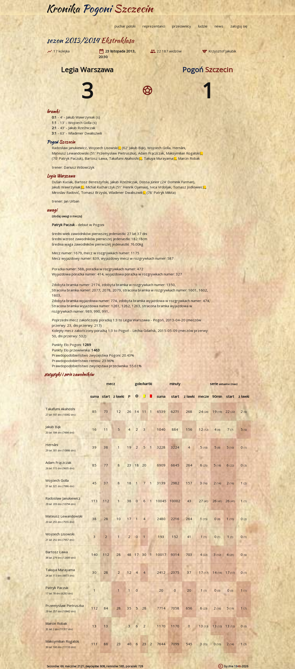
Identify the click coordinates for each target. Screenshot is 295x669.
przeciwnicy (181, 26)
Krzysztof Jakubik (222, 51)
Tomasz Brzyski (94, 192)
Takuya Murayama (158, 158)
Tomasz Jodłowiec (188, 187)
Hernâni (178, 147)
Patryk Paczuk (70, 158)
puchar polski (125, 26)
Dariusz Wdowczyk (79, 167)
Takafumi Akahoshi (124, 158)
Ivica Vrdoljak (160, 187)
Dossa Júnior (149, 181)
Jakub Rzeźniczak (81, 127)
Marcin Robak (189, 158)
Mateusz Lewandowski (70, 153)
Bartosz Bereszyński (91, 181)
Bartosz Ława (96, 158)
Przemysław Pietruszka (116, 153)
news (219, 26)
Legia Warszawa (87, 69)
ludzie (202, 26)
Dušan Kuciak (62, 181)
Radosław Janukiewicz (69, 147)
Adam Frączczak (151, 153)
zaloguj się (238, 26)
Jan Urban (71, 201)
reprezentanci (154, 26)
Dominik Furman (180, 181)
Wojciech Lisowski (103, 147)
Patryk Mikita (164, 192)
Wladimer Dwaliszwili (85, 133)
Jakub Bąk (136, 147)
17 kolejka (61, 51)
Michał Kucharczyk (100, 187)
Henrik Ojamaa (135, 187)
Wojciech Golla (80, 122)
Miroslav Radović (65, 192)
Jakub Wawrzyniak (80, 117)
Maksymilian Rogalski (182, 153)
